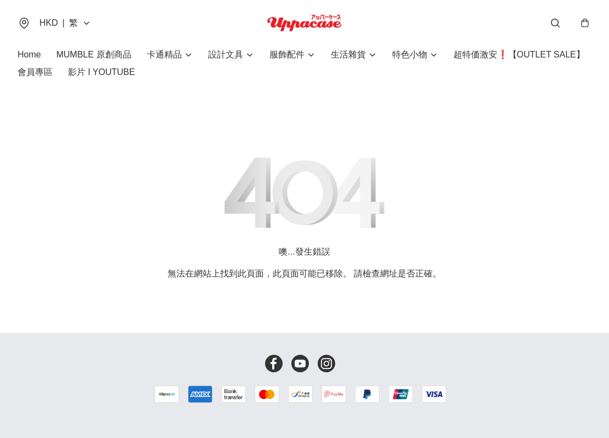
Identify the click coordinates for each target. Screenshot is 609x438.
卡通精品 (164, 54)
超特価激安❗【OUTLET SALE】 (519, 54)
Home (29, 54)
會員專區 (35, 72)
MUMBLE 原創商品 (93, 54)
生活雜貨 (348, 54)
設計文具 (225, 54)
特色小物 (409, 54)
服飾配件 (286, 54)
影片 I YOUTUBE (101, 72)
